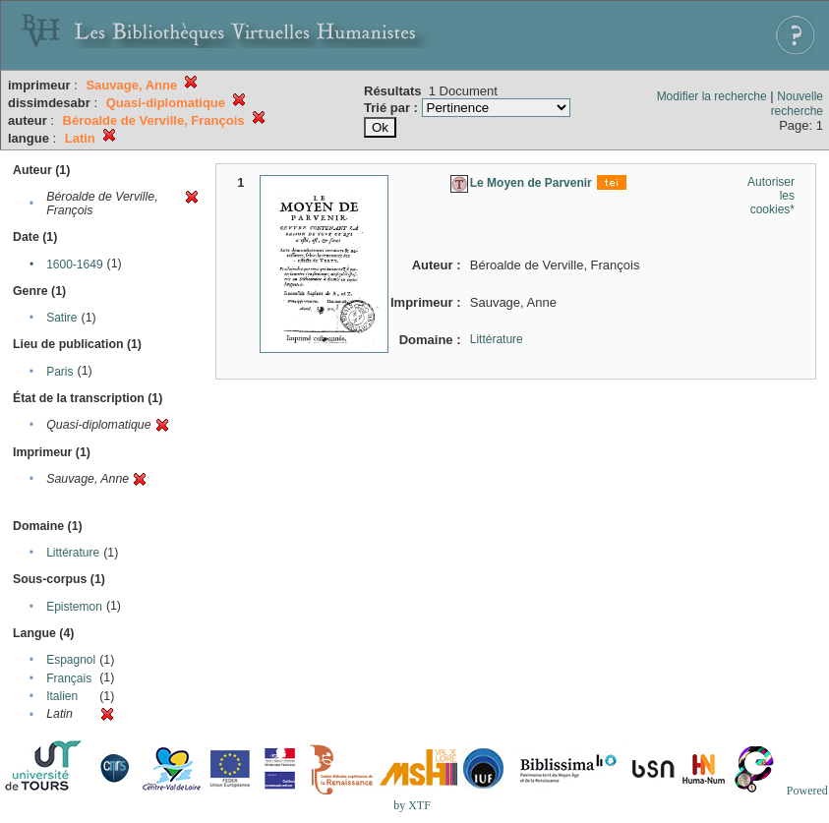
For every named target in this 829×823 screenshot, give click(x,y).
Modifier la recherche (712, 96)
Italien (62, 696)
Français (68, 678)
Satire (61, 317)
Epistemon (74, 607)
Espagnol (70, 660)
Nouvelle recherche (797, 103)
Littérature (72, 552)
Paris (59, 372)
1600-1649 (74, 264)
